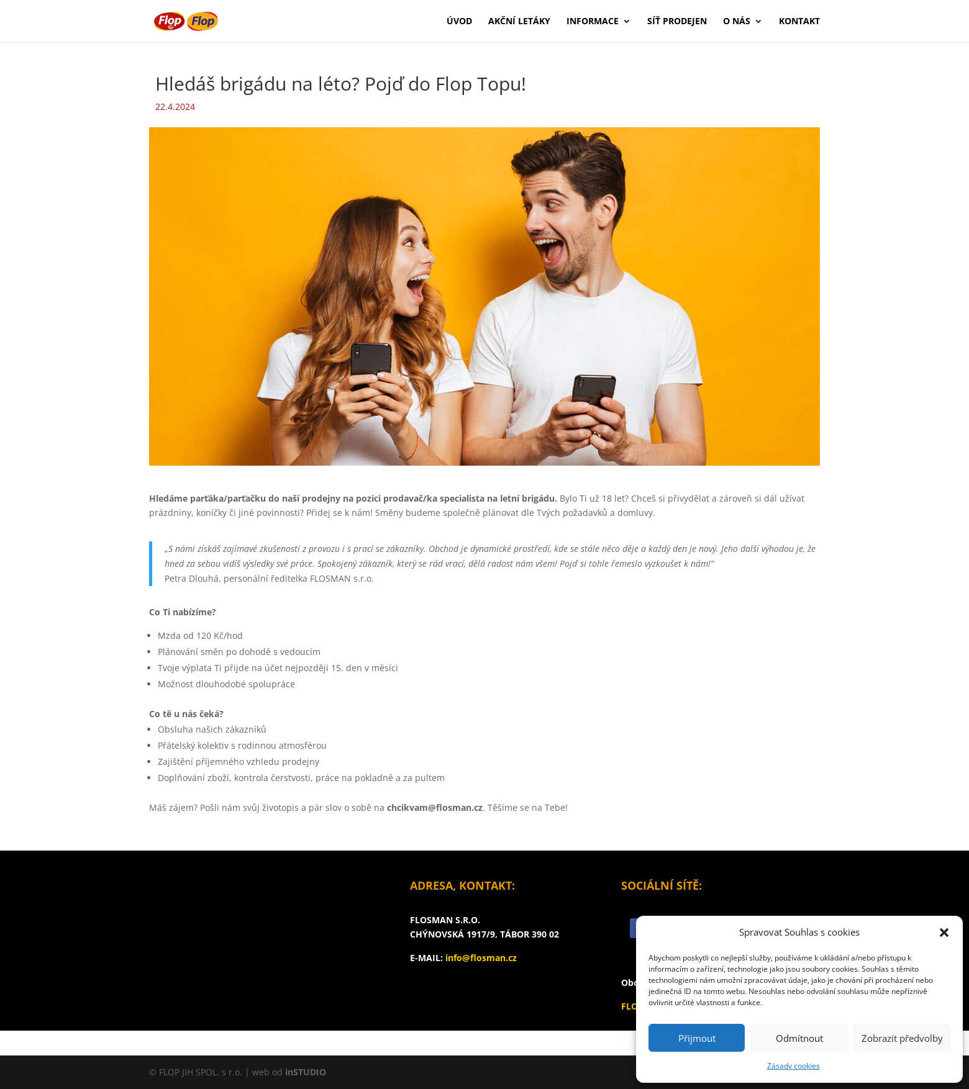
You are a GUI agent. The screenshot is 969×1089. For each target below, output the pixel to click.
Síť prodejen (677, 22)
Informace (592, 22)
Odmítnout (799, 1038)
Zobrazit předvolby (902, 1038)
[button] (944, 932)
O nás (736, 22)
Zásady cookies (793, 1065)
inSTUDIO (305, 1072)
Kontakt (799, 22)
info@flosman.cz (481, 958)
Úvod (459, 22)
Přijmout (697, 1038)
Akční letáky (519, 22)
